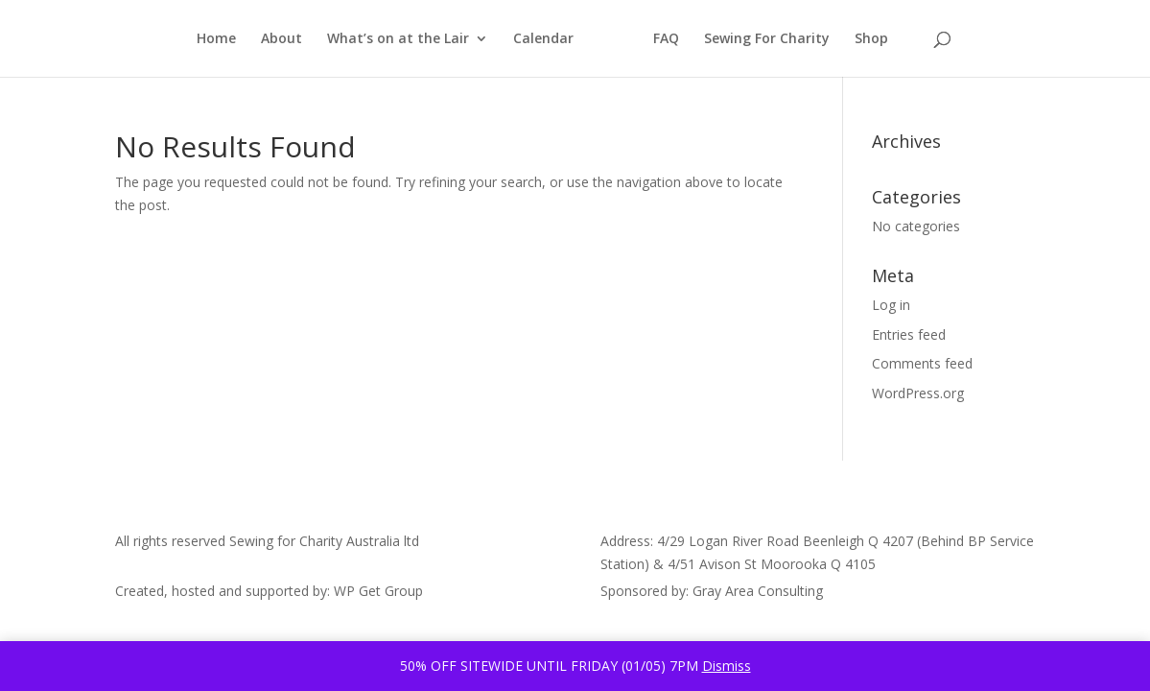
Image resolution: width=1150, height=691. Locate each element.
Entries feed (909, 334)
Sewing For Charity (767, 39)
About (281, 39)
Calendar (543, 39)
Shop (871, 39)
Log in (891, 305)
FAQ (666, 39)
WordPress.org (918, 393)
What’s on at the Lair (398, 39)
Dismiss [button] (726, 665)
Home (216, 39)
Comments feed (922, 363)
